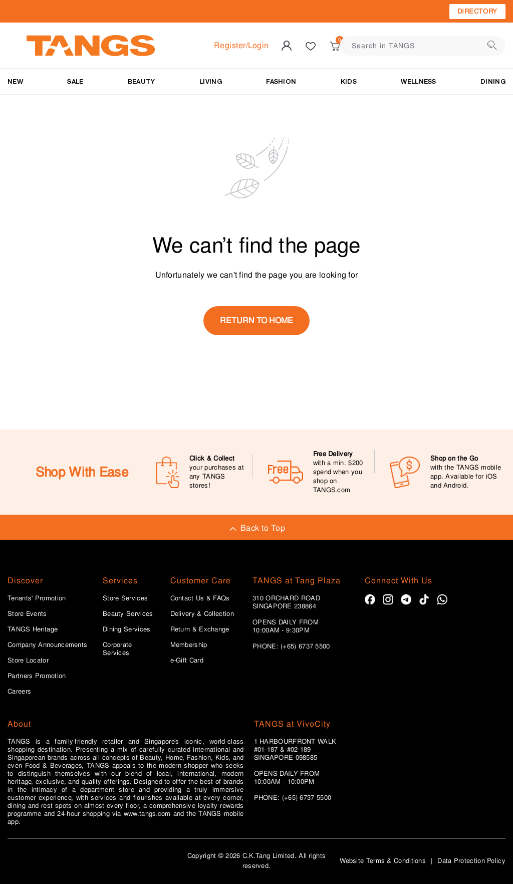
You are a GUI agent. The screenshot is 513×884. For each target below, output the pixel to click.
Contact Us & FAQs (200, 598)
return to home (256, 320)
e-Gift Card (186, 660)
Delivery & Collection (202, 614)
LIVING (210, 81)
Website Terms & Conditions (383, 860)
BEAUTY (141, 81)
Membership (188, 645)
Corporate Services (117, 649)
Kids (349, 81)
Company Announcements (47, 645)
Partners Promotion (37, 676)
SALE (75, 81)
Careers (19, 692)
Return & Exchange (199, 629)
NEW (15, 81)
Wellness (418, 81)
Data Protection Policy (471, 860)
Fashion (281, 81)
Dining (492, 81)
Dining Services (127, 629)
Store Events (27, 614)
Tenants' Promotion (37, 598)
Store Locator (28, 660)
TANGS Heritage (33, 629)
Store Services (125, 598)
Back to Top (256, 528)
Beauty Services (128, 614)
